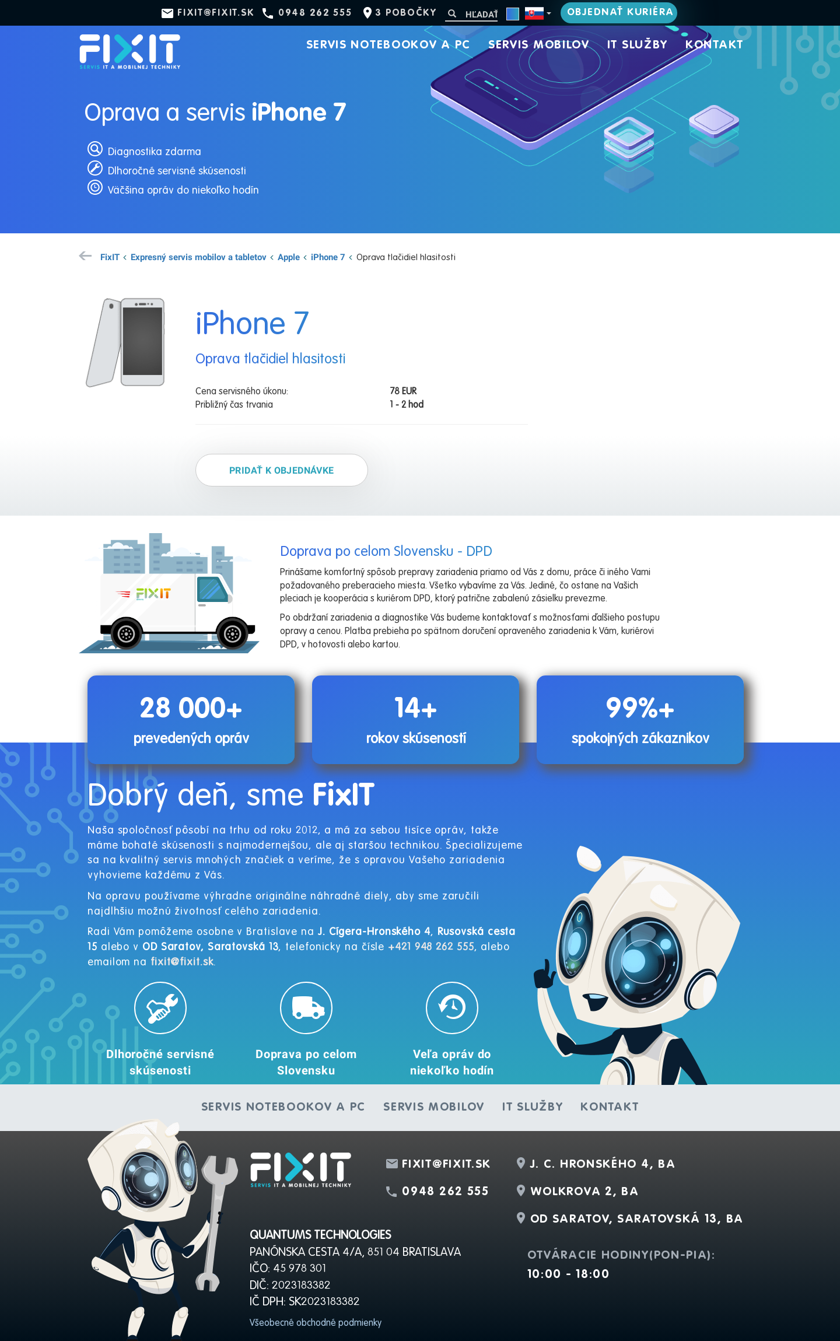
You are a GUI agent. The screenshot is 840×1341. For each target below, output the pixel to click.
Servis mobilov (539, 45)
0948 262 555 (315, 13)
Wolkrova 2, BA (584, 1192)
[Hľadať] (471, 14)
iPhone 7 (328, 256)
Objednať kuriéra (620, 12)
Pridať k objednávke (281, 470)
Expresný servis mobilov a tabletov (199, 256)
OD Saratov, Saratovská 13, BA (637, 1220)
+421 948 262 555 (431, 947)
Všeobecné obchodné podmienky (316, 1323)
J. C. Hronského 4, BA (603, 1165)
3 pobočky (405, 13)
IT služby (637, 45)
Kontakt (714, 45)
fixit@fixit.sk (216, 13)
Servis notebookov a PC (388, 45)
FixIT (110, 256)
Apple (289, 256)
